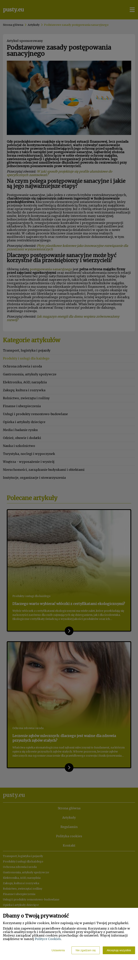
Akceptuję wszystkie (119, 950)
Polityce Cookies (48, 939)
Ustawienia (58, 950)
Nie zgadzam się (86, 950)
